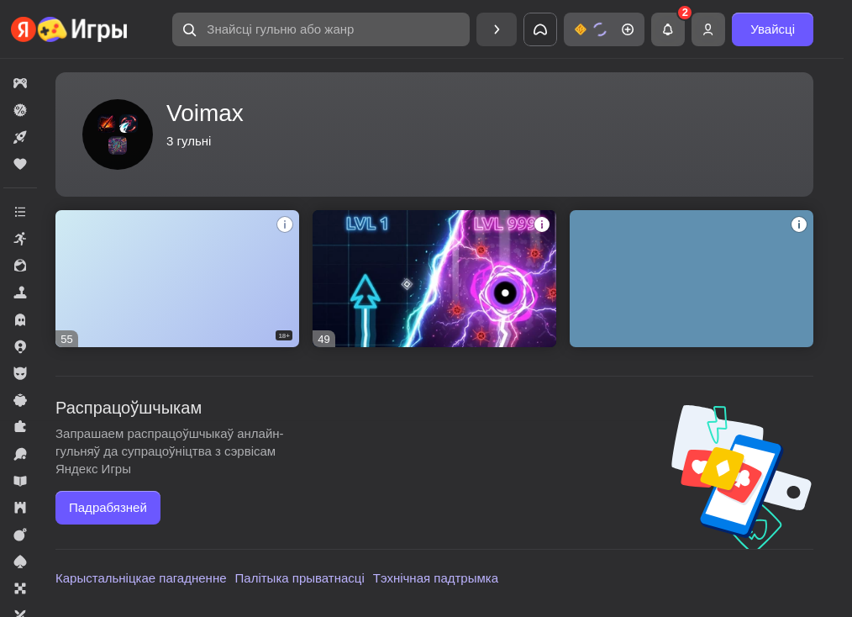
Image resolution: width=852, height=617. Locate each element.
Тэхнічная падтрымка (435, 578)
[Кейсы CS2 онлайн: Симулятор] (177, 278)
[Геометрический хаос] (434, 278)
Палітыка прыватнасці (300, 578)
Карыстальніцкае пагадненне (141, 578)
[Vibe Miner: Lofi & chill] (691, 278)
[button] (321, 29)
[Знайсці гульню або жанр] (321, 29)
